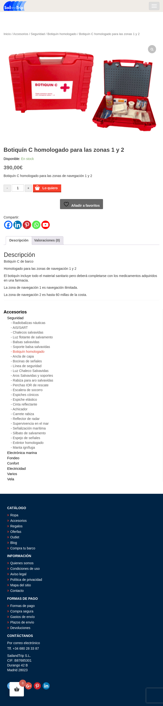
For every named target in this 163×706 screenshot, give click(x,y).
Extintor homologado (28, 443)
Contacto (17, 591)
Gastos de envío (22, 617)
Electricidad (16, 468)
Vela (10, 479)
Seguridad (38, 34)
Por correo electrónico (23, 643)
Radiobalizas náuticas (29, 323)
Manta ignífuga (24, 447)
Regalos (16, 526)
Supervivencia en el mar (31, 423)
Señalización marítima (29, 428)
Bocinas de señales (27, 361)
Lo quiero (50, 188)
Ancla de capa (23, 356)
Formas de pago (22, 606)
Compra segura (21, 611)
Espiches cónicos (26, 395)
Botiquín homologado (61, 34)
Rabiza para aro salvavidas (33, 380)
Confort (13, 463)
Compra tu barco (22, 548)
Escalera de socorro (28, 390)
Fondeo (13, 458)
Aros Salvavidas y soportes (33, 375)
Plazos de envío (22, 622)
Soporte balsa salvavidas (31, 347)
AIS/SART (20, 327)
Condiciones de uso (25, 569)
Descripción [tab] (18, 240)
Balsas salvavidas (26, 342)
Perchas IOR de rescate (31, 385)
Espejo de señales (26, 438)
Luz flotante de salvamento (33, 337)
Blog (13, 543)
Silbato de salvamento (29, 433)
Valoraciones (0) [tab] (47, 240)
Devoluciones (20, 628)
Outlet (14, 537)
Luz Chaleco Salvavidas (31, 371)
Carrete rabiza (23, 414)
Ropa (14, 515)
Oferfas (15, 532)
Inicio (7, 34)
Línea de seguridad (27, 366)
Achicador (20, 409)
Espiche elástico (25, 399)
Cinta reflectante (25, 404)
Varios (12, 474)
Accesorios (20, 34)
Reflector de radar (26, 419)
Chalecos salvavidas (28, 332)
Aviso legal (18, 574)
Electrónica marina (22, 453)
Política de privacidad (26, 580)
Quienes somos (21, 563)
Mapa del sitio (20, 585)
